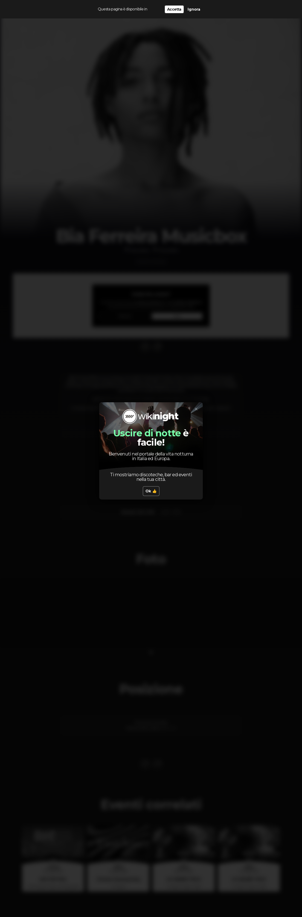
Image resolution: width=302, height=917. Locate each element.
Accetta (174, 9)
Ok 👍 (151, 491)
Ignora (194, 9)
